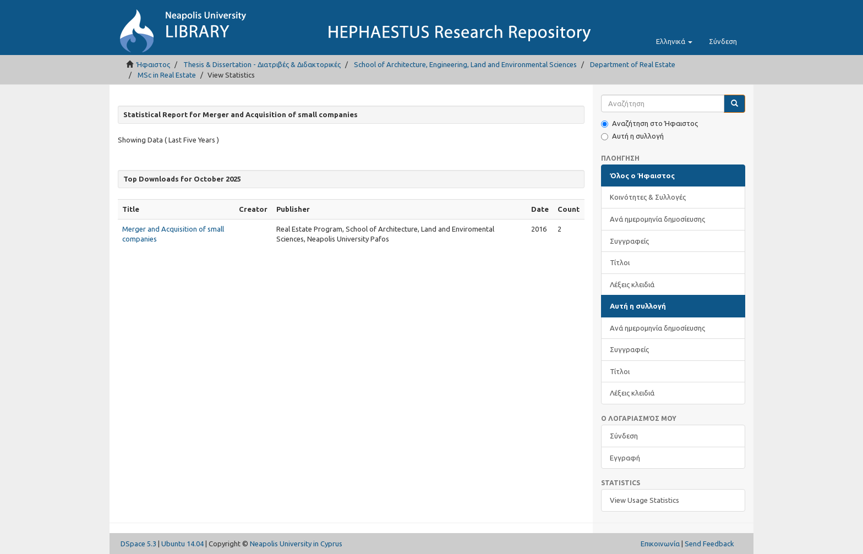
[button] (674, 41)
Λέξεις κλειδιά (632, 284)
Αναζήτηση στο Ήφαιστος (649, 123)
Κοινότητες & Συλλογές (648, 197)
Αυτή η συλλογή (632, 136)
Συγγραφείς (629, 241)
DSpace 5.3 (138, 543)
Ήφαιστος (153, 64)
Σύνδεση (624, 436)
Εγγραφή (625, 458)
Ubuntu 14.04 (182, 543)
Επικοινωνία (660, 543)
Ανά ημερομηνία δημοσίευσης (657, 219)
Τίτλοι (620, 262)
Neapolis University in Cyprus (296, 543)
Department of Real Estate (632, 64)
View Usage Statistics (644, 500)
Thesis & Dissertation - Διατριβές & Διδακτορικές (262, 64)
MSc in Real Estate (167, 75)
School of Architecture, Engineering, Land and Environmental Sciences (465, 64)
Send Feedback (709, 543)
